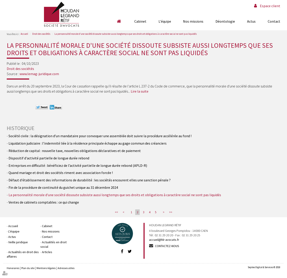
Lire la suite (139, 91)
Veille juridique (18, 242)
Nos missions (193, 21)
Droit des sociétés (41, 33)
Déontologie (225, 21)
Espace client (270, 6)
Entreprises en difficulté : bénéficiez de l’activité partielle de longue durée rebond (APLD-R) (78, 165)
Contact (274, 21)
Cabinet (140, 21)
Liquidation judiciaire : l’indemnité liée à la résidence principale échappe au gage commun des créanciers (88, 143)
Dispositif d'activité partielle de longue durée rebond (49, 158)
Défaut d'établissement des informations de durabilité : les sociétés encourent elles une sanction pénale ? (90, 180)
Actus (251, 21)
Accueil (118, 21)
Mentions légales (46, 268)
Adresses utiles (66, 268)
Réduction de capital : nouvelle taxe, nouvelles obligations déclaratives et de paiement (75, 150)
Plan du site (28, 268)
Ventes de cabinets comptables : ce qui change (44, 202)
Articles (47, 252)
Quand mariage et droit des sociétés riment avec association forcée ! (61, 172)
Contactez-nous (167, 246)
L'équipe (165, 21)
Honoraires (13, 268)
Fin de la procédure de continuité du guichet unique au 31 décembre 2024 (63, 187)
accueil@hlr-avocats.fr (164, 240)
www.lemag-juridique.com (39, 74)
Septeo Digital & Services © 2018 (264, 267)
